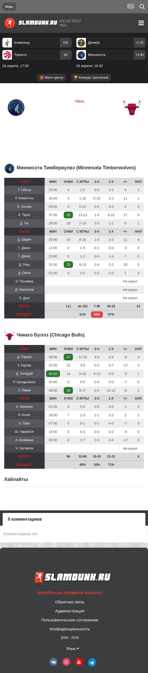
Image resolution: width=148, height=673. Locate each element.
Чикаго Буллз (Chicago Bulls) (51, 335)
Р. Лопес (24, 415)
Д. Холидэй (24, 373)
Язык (72, 648)
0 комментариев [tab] (25, 519)
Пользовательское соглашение (69, 620)
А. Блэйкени (25, 440)
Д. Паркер (24, 357)
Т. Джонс (24, 256)
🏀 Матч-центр (51, 77)
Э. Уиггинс (24, 207)
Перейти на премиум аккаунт (70, 593)
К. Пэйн (24, 423)
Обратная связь (70, 602)
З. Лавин (24, 390)
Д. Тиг (24, 223)
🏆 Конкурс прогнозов (91, 77)
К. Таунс (24, 215)
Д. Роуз (24, 265)
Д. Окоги (24, 273)
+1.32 (140, 43)
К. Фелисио (24, 407)
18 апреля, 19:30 (89, 66)
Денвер (94, 43)
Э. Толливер (24, 281)
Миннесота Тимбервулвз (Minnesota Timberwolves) (76, 167)
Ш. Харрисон (24, 431)
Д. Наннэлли (24, 289)
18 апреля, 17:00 (15, 66)
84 (65, 55)
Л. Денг (24, 298)
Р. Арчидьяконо (24, 382)
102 (65, 43)
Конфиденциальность (70, 629)
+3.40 (140, 55)
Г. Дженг (24, 248)
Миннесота (96, 55)
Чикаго (66, 120)
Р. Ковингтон (24, 198)
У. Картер (24, 365)
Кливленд (22, 43)
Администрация (69, 611)
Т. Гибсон (24, 190)
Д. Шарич (24, 239)
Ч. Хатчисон (24, 448)
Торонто (20, 55)
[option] (37, 54)
